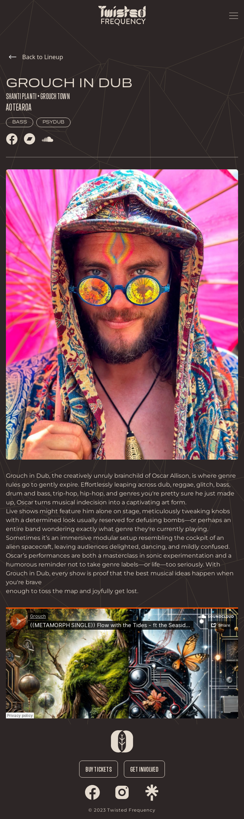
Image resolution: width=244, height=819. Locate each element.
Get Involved (144, 769)
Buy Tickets (98, 769)
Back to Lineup (36, 57)
